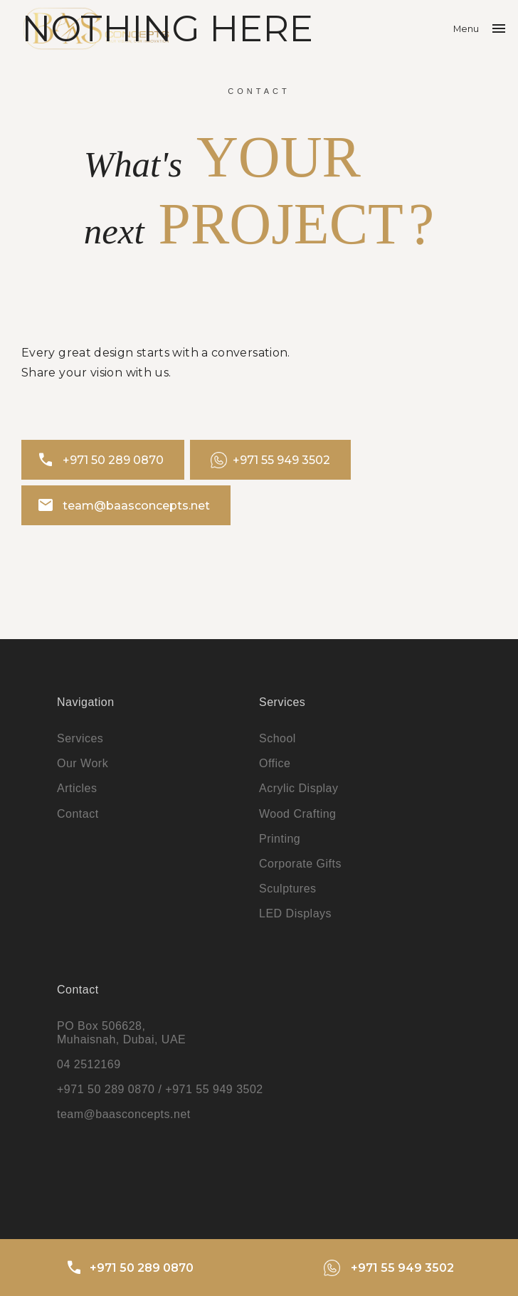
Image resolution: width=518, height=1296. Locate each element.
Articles (77, 788)
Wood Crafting (297, 814)
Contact (78, 814)
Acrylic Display (299, 788)
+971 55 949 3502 (271, 460)
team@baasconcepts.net (123, 505)
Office (275, 763)
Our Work (82, 763)
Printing (279, 839)
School (277, 738)
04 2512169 (89, 1064)
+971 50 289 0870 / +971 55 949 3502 (160, 1089)
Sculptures (288, 889)
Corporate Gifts (300, 864)
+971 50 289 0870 (100, 460)
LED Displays (295, 913)
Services (80, 738)
